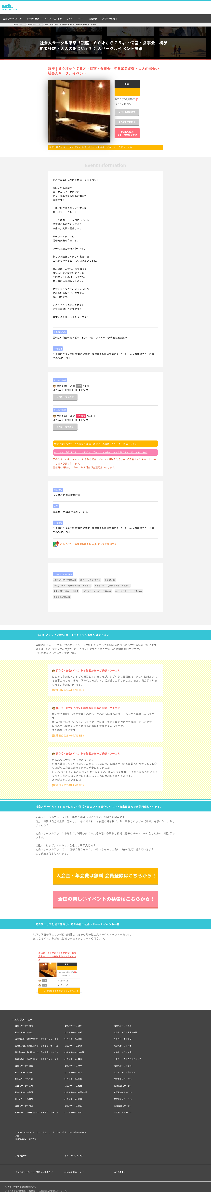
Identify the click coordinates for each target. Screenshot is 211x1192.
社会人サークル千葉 (24, 1076)
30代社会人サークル (123, 1083)
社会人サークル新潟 (123, 1063)
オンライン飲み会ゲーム (75, 1130)
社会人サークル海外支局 (124, 1069)
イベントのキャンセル (74, 1153)
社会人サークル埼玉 (24, 1069)
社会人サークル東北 (73, 1069)
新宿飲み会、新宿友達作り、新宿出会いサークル (36, 1043)
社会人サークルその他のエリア (127, 1056)
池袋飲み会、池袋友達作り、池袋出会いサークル (36, 1056)
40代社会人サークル (123, 1090)
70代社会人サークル (123, 1109)
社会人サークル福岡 (123, 1036)
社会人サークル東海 (73, 1043)
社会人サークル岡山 (73, 1103)
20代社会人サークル (123, 1076)
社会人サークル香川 (73, 1109)
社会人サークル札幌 (73, 1076)
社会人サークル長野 (24, 1090)
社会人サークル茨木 (24, 1083)
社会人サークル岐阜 (73, 1063)
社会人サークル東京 (24, 1029)
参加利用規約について (74, 1169)
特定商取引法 (120, 1169)
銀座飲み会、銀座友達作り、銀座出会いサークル (36, 1036)
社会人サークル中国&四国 (75, 1090)
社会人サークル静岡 (73, 1056)
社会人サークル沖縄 (123, 1050)
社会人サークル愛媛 (123, 1023)
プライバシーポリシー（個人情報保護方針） (34, 1169)
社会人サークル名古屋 (74, 1050)
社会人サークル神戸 (73, 1023)
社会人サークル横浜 (24, 1063)
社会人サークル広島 (73, 1096)
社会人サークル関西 (24, 1096)
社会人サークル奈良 (73, 1036)
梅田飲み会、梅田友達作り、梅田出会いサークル (36, 1109)
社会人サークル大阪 (24, 1103)
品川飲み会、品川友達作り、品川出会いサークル (36, 1050)
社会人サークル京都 (73, 1029)
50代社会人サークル (123, 1096)
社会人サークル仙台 (73, 1083)
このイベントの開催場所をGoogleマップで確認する (88, 541)
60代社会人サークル (123, 1103)
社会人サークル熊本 (123, 1043)
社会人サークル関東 (24, 1023)
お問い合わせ (21, 1153)
